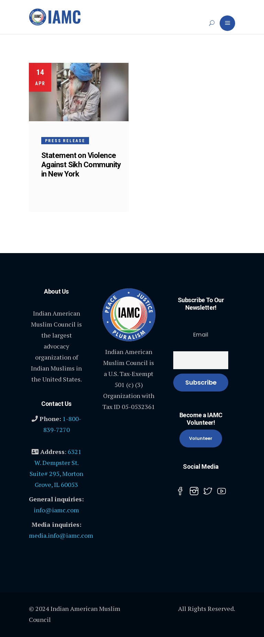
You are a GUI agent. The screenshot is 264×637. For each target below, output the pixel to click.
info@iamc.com (56, 510)
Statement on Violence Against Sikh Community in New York (81, 164)
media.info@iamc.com (61, 535)
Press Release (65, 140)
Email (200, 335)
